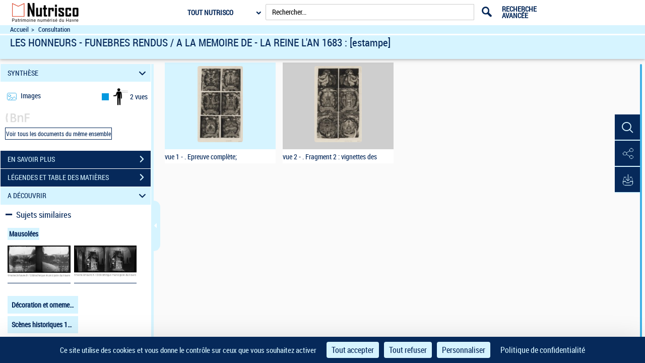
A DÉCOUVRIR (78, 196)
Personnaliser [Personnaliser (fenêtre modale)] (463, 349)
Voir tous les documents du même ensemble (58, 134)
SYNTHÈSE (78, 73)
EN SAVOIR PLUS (79, 159)
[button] (627, 127)
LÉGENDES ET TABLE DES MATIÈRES (79, 177)
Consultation (54, 29)
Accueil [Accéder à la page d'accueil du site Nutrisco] (19, 29)
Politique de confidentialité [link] (542, 349)
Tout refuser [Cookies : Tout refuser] (408, 349)
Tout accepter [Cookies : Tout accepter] (353, 349)
